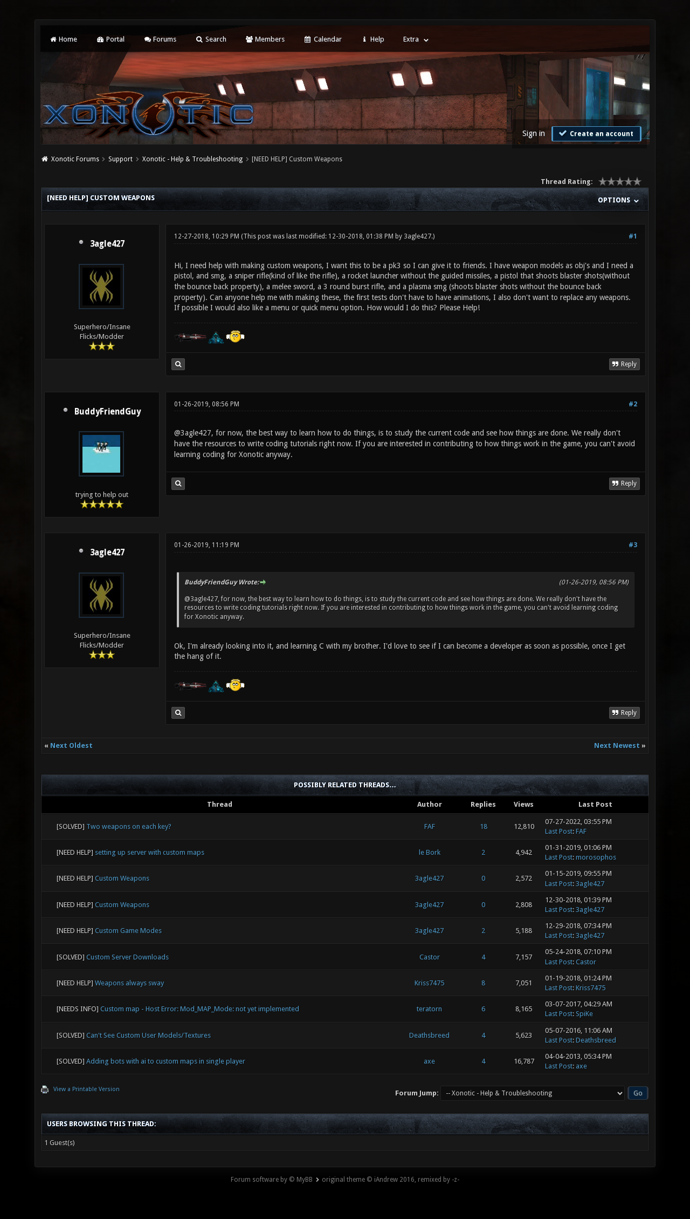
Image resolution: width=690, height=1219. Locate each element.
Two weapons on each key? (128, 826)
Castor (429, 957)
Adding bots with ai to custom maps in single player (165, 1061)
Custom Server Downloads (127, 957)
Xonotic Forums (75, 159)
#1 (633, 236)
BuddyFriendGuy (107, 412)
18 (483, 826)
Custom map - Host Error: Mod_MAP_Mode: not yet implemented (199, 1009)
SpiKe (584, 1014)
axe (429, 1061)
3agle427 (107, 244)
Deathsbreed (429, 1035)
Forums (159, 39)
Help (372, 39)
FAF (429, 826)
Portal (110, 39)
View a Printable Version (86, 1089)
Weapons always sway (129, 983)
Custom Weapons (122, 878)
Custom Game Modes (128, 931)
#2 (633, 404)
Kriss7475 (429, 983)
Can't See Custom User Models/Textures (148, 1035)
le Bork (429, 852)
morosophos (596, 857)
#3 (633, 545)
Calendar (322, 39)
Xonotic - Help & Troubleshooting (192, 159)
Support (120, 159)
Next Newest (617, 745)
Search (210, 39)
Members (265, 39)
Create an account (595, 133)
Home (63, 39)
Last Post (558, 831)
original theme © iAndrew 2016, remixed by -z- (390, 1179)
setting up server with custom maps (149, 852)
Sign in (533, 133)
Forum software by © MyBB (272, 1179)
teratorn (429, 1009)
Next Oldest (71, 745)
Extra (411, 39)
